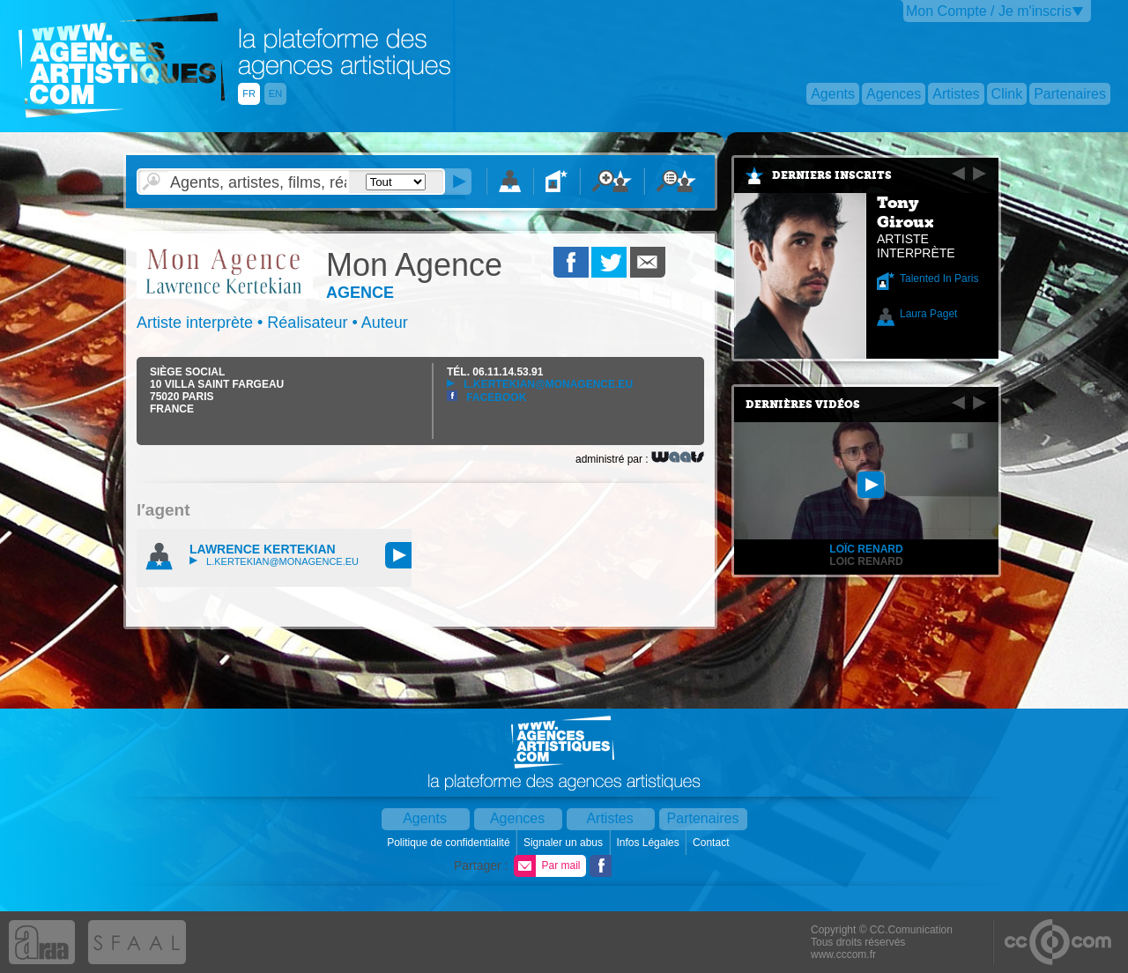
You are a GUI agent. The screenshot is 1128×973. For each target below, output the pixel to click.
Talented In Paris (939, 278)
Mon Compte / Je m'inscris (989, 11)
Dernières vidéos (803, 404)
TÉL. (495, 372)
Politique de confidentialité (450, 842)
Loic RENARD (865, 561)
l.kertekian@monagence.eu (540, 384)
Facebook (486, 397)
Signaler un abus (564, 842)
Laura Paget (928, 314)
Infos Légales (649, 842)
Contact (712, 842)
